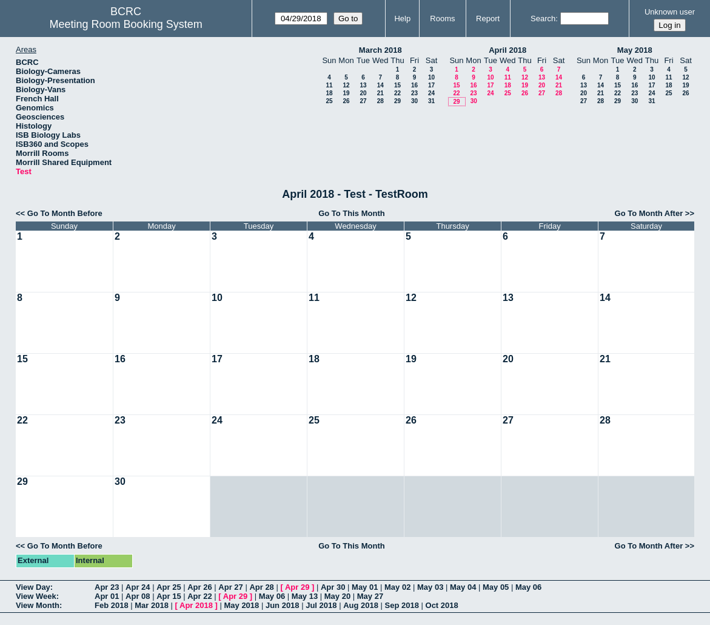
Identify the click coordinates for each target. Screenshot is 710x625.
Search (543, 18)
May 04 (463, 587)
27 (363, 101)
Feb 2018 (112, 605)
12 (346, 85)
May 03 (430, 587)
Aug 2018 (360, 605)
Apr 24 (138, 587)
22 (397, 93)
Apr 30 (333, 587)
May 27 (370, 596)
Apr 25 (168, 587)
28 (380, 101)
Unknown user (670, 11)
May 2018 (634, 50)
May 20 (337, 596)
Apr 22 (199, 596)
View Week (36, 596)
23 (414, 93)
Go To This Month (351, 213)
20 (363, 93)
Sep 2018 (402, 605)
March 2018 (380, 50)
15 (397, 85)
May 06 (528, 587)
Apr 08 (138, 596)
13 (363, 85)
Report (488, 18)
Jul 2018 (321, 605)
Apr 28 (261, 587)
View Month (37, 605)
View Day (33, 587)
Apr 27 (230, 587)
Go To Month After (649, 213)
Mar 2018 (152, 605)
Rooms (442, 18)
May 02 (397, 587)
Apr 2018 (196, 605)
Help (402, 18)
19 (346, 93)
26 (346, 101)
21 (380, 93)
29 (397, 101)
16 (414, 85)
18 (329, 93)
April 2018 (507, 50)
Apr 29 (297, 587)
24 (431, 93)
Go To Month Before (64, 213)
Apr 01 (107, 596)
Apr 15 (168, 596)
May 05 (496, 587)
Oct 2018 (442, 605)
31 (431, 101)
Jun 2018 (283, 605)
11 (329, 85)
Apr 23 (107, 587)
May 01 (365, 587)
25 (329, 101)
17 (431, 85)
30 (414, 101)
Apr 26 (199, 587)
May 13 (305, 596)
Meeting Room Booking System (126, 24)
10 (431, 77)
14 (380, 85)
